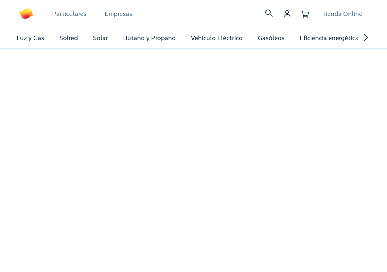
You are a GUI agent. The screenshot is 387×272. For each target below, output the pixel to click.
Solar (100, 38)
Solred (68, 38)
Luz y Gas (30, 38)
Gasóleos (271, 38)
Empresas (118, 13)
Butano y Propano (149, 38)
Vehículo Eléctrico (217, 38)
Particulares (69, 13)
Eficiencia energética (329, 38)
